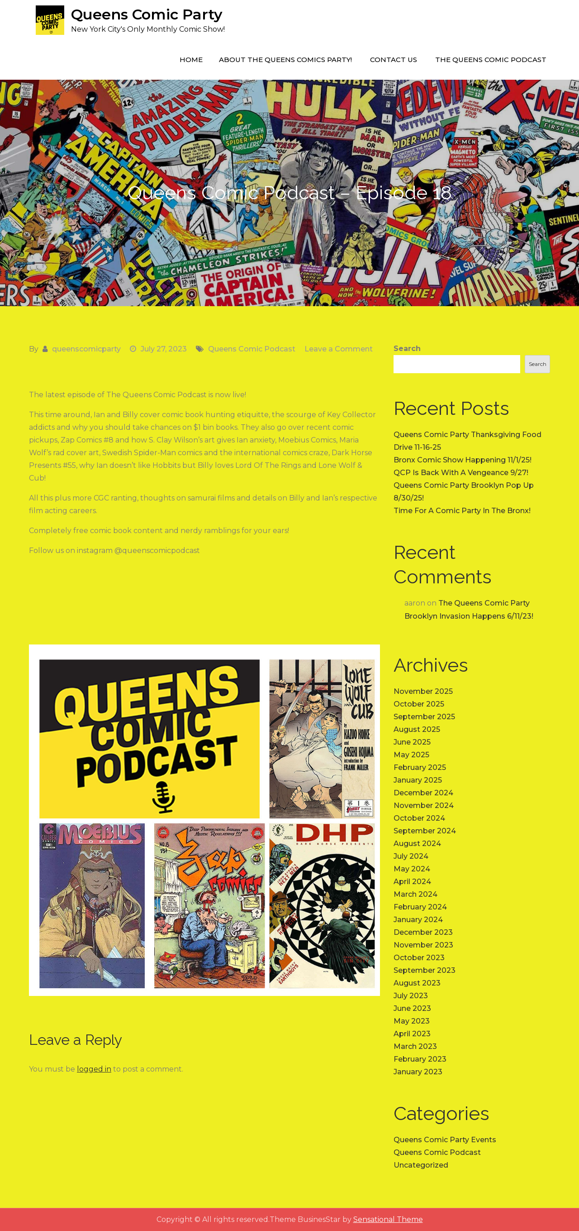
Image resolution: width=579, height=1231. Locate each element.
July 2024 (411, 856)
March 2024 (415, 894)
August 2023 (417, 983)
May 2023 (412, 1021)
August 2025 (417, 729)
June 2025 (412, 742)
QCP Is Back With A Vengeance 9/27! (461, 472)
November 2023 (423, 945)
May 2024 (412, 869)
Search (407, 348)
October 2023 (419, 957)
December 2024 (423, 793)
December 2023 (423, 932)
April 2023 (412, 1033)
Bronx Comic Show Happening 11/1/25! (463, 460)
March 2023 (415, 1046)
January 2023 (418, 1072)
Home (191, 59)
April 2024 (412, 881)
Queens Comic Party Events (445, 1139)
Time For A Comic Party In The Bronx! (462, 510)
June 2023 (412, 1008)
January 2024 (418, 919)
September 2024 (425, 831)
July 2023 (411, 995)
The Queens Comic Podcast (490, 59)
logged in (94, 1069)
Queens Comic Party (147, 14)
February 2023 (420, 1059)
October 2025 (419, 704)
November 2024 (424, 805)
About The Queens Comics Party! (285, 59)
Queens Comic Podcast (251, 349)
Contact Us (393, 59)
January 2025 (418, 780)
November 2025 (423, 691)
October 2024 (419, 818)
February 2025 (420, 767)
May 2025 (411, 754)
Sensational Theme (388, 1219)
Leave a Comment (338, 349)
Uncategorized (421, 1165)
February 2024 (420, 907)
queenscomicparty (86, 349)
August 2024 (417, 843)
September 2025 (424, 716)
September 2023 (425, 970)
